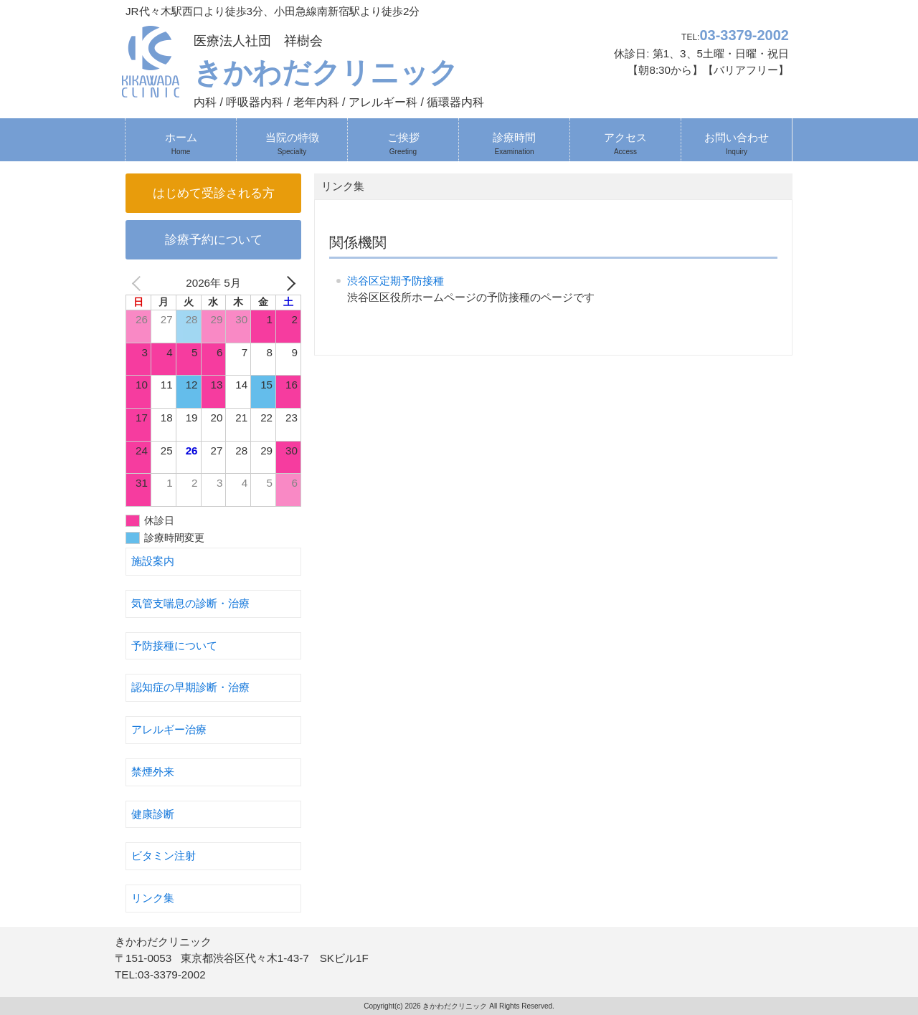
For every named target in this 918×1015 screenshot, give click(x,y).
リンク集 (152, 898)
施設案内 (152, 561)
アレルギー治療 (169, 729)
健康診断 (152, 814)
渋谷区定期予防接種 (395, 281)
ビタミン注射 (163, 855)
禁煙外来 (152, 772)
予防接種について (174, 645)
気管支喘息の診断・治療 (190, 603)
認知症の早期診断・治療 (190, 687)
